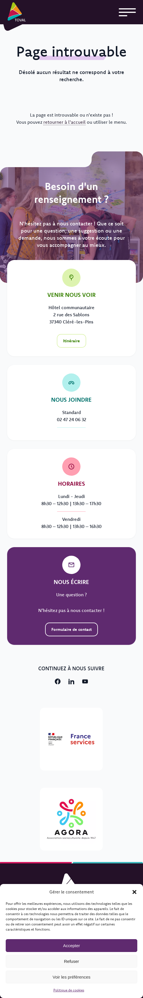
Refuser (71, 961)
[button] (134, 892)
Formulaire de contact (71, 629)
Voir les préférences (71, 977)
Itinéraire (71, 340)
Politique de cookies (68, 990)
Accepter (71, 945)
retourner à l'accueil (64, 122)
